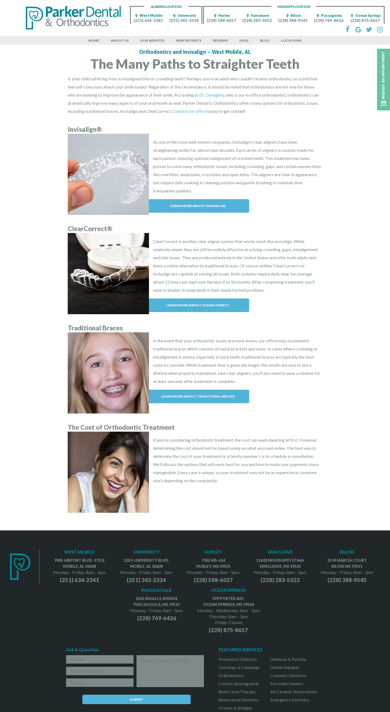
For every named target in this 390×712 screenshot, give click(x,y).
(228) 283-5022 (257, 20)
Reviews (220, 40)
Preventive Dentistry (238, 659)
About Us (120, 40)
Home (93, 40)
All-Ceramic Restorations (293, 691)
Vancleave (257, 15)
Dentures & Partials (288, 659)
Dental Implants (285, 667)
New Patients (188, 40)
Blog (264, 40)
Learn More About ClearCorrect (197, 305)
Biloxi (293, 15)
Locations (291, 40)
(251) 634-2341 (148, 20)
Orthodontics (231, 675)
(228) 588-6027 (221, 20)
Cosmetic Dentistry (288, 675)
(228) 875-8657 (365, 20)
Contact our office (189, 111)
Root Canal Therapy (237, 691)
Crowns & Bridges (235, 707)
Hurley (221, 15)
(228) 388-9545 (293, 20)
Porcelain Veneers (286, 683)
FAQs (243, 40)
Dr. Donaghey (211, 94)
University (184, 15)
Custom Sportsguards (239, 683)
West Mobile (148, 15)
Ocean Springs (365, 15)
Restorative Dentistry (239, 699)
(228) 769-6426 (328, 20)
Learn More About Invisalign (198, 206)
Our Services (152, 40)
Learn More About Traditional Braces (198, 396)
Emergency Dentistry (289, 699)
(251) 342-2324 (184, 20)
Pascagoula (329, 15)
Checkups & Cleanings (239, 667)
